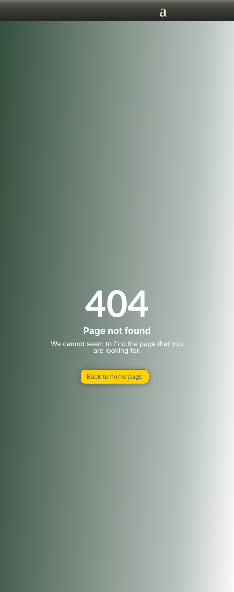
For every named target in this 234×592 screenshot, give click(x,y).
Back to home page (115, 376)
